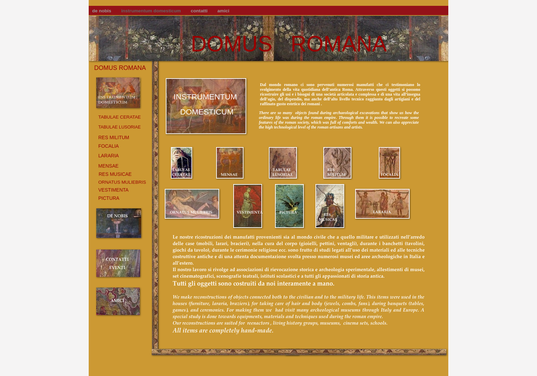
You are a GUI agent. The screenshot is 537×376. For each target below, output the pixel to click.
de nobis (102, 10)
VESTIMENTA (113, 190)
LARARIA (108, 155)
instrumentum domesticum (151, 10)
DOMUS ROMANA (289, 44)
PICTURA (108, 198)
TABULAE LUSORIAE (119, 127)
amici (223, 10)
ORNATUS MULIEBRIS (122, 182)
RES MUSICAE (115, 174)
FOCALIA (108, 146)
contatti (200, 10)
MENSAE (108, 166)
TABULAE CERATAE (119, 117)
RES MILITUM (113, 137)
